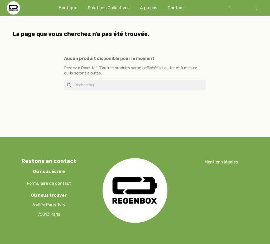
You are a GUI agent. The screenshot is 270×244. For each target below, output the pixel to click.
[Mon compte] (229, 7)
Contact (176, 7)
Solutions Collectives (108, 7)
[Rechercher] (135, 85)
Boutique (68, 7)
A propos (148, 7)
